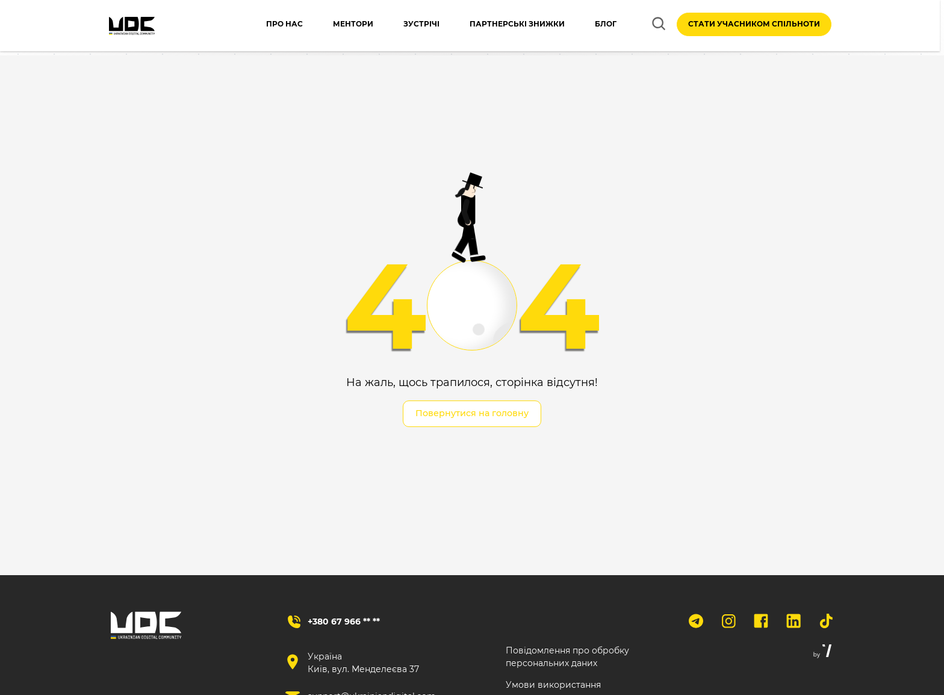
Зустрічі (409, 26)
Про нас (272, 26)
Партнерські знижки (505, 26)
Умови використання (553, 686)
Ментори (341, 26)
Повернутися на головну (472, 414)
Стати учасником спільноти (754, 26)
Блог (593, 26)
